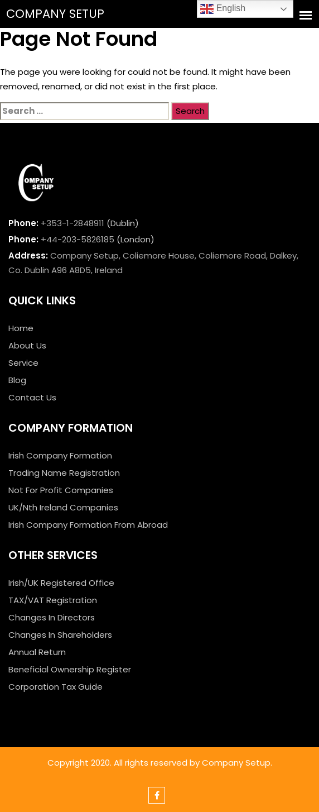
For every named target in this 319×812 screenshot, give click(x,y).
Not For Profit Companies (60, 490)
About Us (27, 345)
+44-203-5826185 (77, 239)
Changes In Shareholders (60, 635)
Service (23, 363)
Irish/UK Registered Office (61, 583)
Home (20, 328)
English (222, 9)
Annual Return (37, 652)
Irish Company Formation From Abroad (88, 525)
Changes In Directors (51, 617)
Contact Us (32, 397)
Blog (17, 380)
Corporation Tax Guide (55, 686)
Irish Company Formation (60, 455)
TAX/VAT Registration (52, 600)
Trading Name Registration (64, 473)
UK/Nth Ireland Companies (63, 507)
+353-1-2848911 (72, 223)
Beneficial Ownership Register (69, 669)
